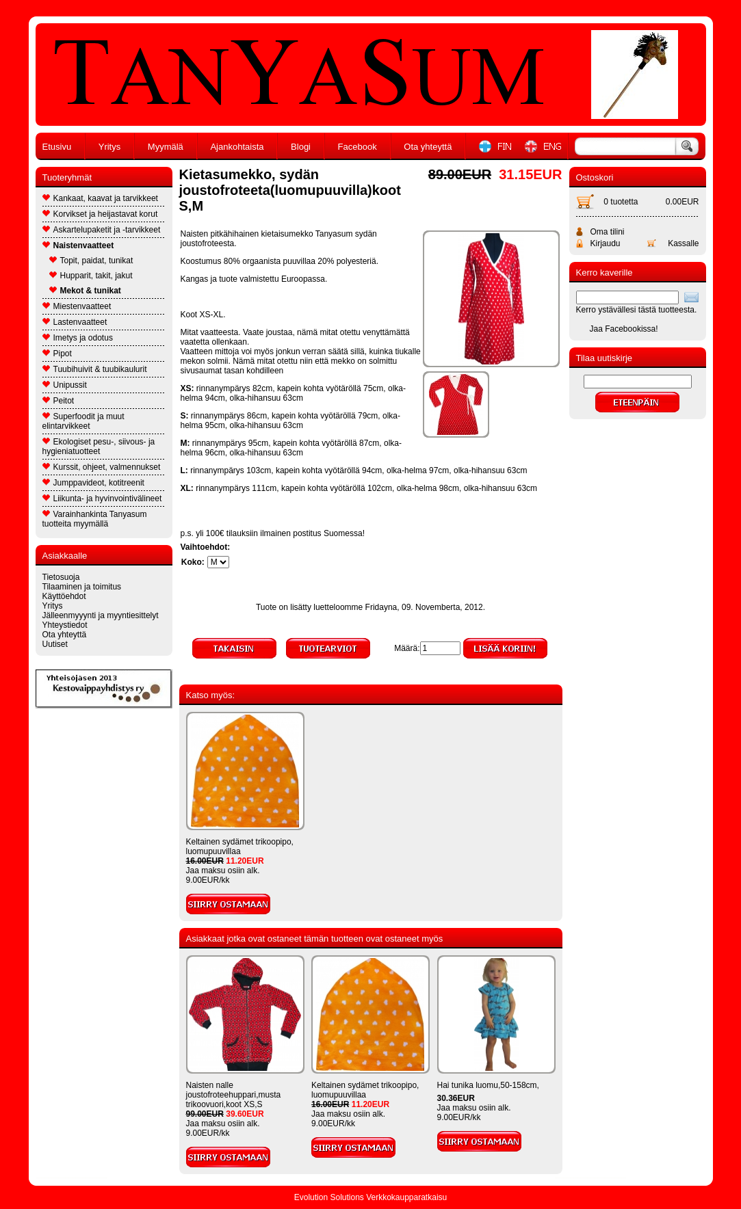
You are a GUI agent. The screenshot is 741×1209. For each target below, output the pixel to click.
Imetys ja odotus (77, 338)
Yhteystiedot (65, 625)
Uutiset (55, 644)
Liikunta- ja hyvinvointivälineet (102, 498)
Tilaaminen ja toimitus (82, 587)
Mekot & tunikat (85, 290)
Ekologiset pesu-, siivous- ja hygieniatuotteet (98, 446)
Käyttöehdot (64, 596)
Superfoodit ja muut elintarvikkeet (83, 421)
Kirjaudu (605, 243)
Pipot (57, 353)
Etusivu (57, 147)
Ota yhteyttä (428, 147)
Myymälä (165, 147)
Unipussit (64, 385)
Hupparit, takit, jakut (91, 275)
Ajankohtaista (236, 147)
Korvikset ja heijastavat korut (100, 214)
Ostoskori (595, 177)
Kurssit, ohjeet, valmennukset (101, 467)
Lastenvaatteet (74, 322)
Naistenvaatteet (78, 245)
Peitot (58, 401)
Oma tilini (607, 232)
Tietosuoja (61, 577)
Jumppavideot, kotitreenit (93, 483)
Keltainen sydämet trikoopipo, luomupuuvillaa (240, 846)
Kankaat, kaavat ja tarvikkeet (100, 198)
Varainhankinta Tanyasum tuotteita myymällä (94, 519)
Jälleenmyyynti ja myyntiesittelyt (100, 615)
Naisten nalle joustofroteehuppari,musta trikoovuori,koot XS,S (233, 1094)
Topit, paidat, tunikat (91, 260)
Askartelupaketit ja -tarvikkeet (101, 230)
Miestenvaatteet (77, 306)
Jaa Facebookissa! (624, 329)
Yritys (110, 147)
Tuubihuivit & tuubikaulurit (94, 369)
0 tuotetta (620, 202)
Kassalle (683, 243)
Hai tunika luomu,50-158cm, (488, 1085)
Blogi (301, 147)
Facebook (357, 147)
